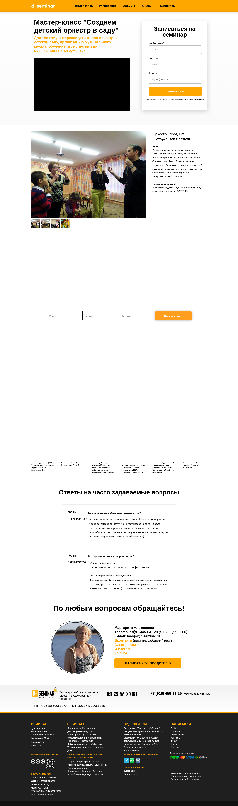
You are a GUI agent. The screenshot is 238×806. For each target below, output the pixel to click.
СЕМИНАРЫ (41, 724)
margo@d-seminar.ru (143, 636)
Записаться (175, 91)
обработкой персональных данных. (191, 100)
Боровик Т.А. (37, 742)
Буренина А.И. (38, 728)
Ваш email (154, 58)
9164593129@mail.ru (197, 693)
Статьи (174, 744)
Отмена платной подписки (185, 779)
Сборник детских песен (43, 781)
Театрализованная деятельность (84, 747)
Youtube (120, 653)
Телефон (153, 73)
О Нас (174, 728)
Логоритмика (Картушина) (81, 728)
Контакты (175, 737)
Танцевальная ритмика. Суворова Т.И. (144, 731)
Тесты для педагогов (42, 794)
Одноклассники (126, 645)
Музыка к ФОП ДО (40, 784)
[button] (147, 663)
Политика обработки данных (186, 776)
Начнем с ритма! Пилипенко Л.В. (141, 744)
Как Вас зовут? (156, 43)
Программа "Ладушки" (42, 734)
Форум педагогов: (41, 774)
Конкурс (175, 747)
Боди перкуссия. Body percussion (141, 737)
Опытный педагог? (134, 767)
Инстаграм (123, 649)
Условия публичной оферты (185, 773)
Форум (174, 740)
